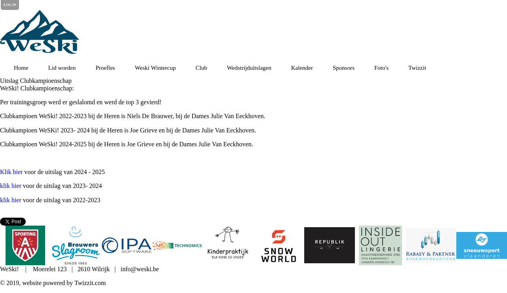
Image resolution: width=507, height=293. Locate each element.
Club (201, 68)
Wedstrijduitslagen (249, 68)
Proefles (105, 68)
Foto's (381, 68)
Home (21, 68)
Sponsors (344, 68)
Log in (10, 5)
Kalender (302, 68)
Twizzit (417, 68)
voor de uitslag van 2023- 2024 (51, 185)
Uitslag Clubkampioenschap (36, 80)
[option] (25, 245)
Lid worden (62, 68)
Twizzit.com (90, 283)
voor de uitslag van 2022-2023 (50, 200)
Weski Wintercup (155, 68)
